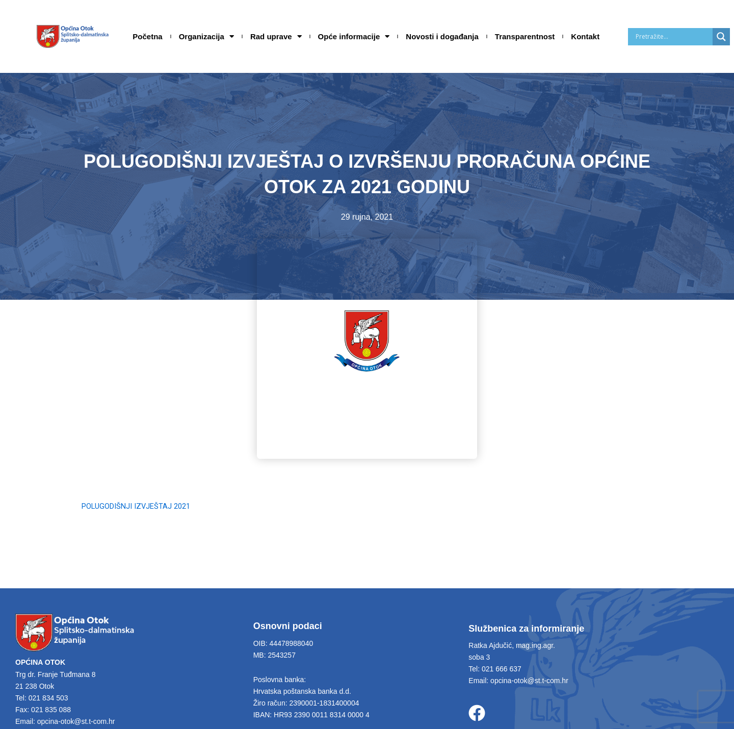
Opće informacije (354, 37)
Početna (147, 36)
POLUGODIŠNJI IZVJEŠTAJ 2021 (142, 506)
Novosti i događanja (442, 36)
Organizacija (206, 37)
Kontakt (585, 36)
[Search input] (673, 36)
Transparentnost (525, 36)
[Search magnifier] (721, 36)
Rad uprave (276, 37)
